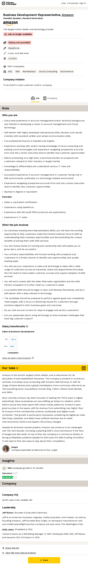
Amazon (68, 15)
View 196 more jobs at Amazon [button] (19, 552)
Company (50, 98)
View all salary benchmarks (16, 358)
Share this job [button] (10, 548)
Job (35, 98)
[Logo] (9, 3)
